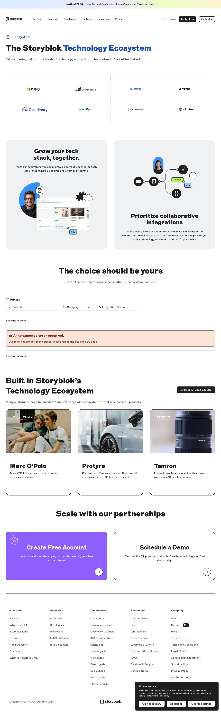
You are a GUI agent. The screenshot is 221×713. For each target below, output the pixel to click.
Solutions (53, 19)
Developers (70, 19)
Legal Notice (179, 651)
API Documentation (102, 638)
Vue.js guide (97, 671)
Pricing (119, 19)
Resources (104, 19)
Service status (139, 671)
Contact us (207, 19)
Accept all (176, 703)
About (174, 618)
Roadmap (15, 651)
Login (173, 20)
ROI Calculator (59, 644)
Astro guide (97, 677)
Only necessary (151, 703)
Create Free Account (56, 547)
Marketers (56, 631)
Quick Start (97, 618)
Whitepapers (138, 631)
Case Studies (139, 638)
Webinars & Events (142, 644)
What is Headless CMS (24, 657)
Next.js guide (98, 651)
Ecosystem (16, 638)
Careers (176, 625)
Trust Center (179, 638)
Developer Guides (101, 625)
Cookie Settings (181, 677)
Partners (87, 19)
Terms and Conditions (184, 644)
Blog (134, 625)
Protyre (93, 466)
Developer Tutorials (102, 631)
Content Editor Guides (144, 651)
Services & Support (142, 664)
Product (15, 618)
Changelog (97, 644)
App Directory (18, 644)
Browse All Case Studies (196, 389)
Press (174, 631)
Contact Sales (139, 618)
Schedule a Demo (164, 547)
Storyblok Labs (19, 631)
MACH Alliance (59, 638)
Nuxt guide (97, 658)
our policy (164, 696)
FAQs (134, 657)
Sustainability (179, 664)
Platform (37, 19)
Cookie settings (201, 703)
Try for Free (188, 20)
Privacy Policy (179, 670)
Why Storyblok (19, 625)
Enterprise (56, 618)
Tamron (165, 466)
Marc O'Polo (28, 466)
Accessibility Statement (186, 657)
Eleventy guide (99, 684)
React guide (97, 664)
